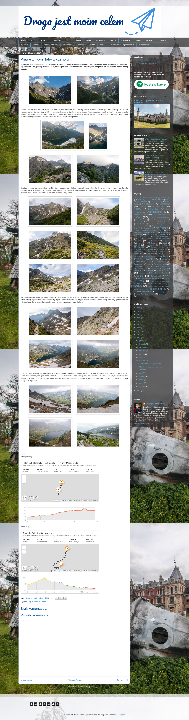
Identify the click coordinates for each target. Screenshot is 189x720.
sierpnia (142, 354)
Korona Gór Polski (51, 45)
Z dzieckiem (41, 40)
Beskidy (113, 40)
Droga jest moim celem (148, 63)
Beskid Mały (152, 198)
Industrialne (162, 40)
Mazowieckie (148, 249)
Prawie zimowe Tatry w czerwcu (150, 364)
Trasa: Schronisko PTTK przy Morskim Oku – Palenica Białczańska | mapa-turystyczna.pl (60, 552)
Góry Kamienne (151, 222)
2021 (139, 324)
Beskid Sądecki (143, 200)
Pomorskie (138, 264)
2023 (139, 318)
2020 (139, 328)
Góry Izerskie (138, 222)
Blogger (122, 715)
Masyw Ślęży (156, 247)
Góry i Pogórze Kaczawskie (158, 220)
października (144, 347)
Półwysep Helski (160, 264)
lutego (141, 383)
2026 (139, 308)
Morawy (151, 254)
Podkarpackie (140, 262)
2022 (139, 321)
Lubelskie (166, 241)
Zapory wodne (164, 294)
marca (141, 380)
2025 (139, 311)
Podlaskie (160, 262)
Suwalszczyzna (143, 273)
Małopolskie (125, 40)
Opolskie (24, 45)
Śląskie (78, 40)
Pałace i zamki (26, 40)
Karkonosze (165, 232)
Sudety (138, 40)
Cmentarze (100, 40)
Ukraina (167, 278)
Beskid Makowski (139, 198)
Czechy (36, 45)
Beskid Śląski (156, 200)
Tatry (44, 602)
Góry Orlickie (140, 224)
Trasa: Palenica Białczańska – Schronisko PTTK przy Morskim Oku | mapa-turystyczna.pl (60, 481)
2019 (139, 331)
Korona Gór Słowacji (141, 237)
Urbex (88, 40)
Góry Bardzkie (154, 217)
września (142, 351)
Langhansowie (153, 241)
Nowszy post (26, 680)
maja (141, 373)
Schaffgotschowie (141, 268)
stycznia (142, 386)
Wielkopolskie (152, 284)
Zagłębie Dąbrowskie (145, 294)
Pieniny (164, 259)
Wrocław (80, 45)
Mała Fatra (163, 245)
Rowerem (137, 266)
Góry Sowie (152, 224)
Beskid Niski (165, 198)
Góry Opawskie (165, 222)
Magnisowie (150, 245)
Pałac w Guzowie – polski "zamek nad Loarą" (154, 157)
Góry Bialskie (165, 217)
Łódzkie (154, 243)
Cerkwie (92, 45)
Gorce (168, 214)
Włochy (164, 284)
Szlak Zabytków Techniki (159, 273)
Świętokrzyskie (144, 45)
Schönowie (155, 268)
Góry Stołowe (163, 224)
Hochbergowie (145, 228)
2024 (139, 314)
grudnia (142, 341)
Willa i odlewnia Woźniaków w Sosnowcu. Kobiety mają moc (156, 140)
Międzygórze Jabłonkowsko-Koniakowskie (149, 251)
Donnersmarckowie (141, 214)
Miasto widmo (162, 249)
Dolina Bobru (153, 209)
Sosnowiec (149, 270)
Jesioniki (136, 230)
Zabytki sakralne (141, 292)
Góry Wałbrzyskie (158, 226)
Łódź (165, 243)
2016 (139, 391)
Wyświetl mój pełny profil (143, 424)
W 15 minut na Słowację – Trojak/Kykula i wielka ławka (155, 173)
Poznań (149, 264)
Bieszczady (67, 45)
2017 (139, 338)
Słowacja (137, 270)
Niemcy (137, 256)
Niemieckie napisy (149, 256)
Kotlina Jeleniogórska (161, 237)
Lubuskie (142, 243)
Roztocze (147, 266)
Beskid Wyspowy (156, 202)
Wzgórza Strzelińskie (154, 286)
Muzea (161, 253)
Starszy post (122, 680)
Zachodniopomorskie (163, 292)
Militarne (149, 40)
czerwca (142, 361)
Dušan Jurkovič (158, 214)
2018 (139, 334)
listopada (142, 344)
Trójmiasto (158, 278)
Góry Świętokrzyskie (141, 226)
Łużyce (137, 245)
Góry (68, 40)
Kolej (102, 45)
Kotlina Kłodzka (144, 239)
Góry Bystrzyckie (141, 220)
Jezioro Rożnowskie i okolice (153, 230)
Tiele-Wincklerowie (144, 278)
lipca (141, 357)
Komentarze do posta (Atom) (79, 687)
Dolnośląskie (57, 40)
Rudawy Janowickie (161, 266)
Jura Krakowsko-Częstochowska (121, 45)
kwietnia (142, 376)
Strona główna (74, 680)
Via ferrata (155, 281)
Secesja (165, 268)
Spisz (159, 270)
